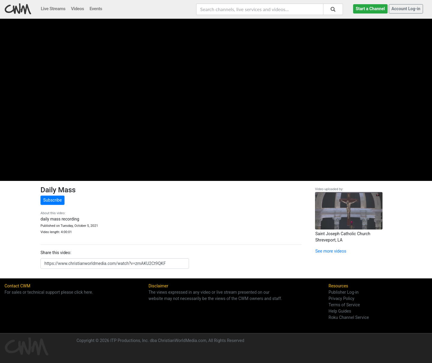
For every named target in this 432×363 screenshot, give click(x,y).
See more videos (330, 251)
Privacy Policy (341, 298)
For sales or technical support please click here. (48, 292)
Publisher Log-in (343, 292)
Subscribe (52, 200)
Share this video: (55, 252)
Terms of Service (344, 304)
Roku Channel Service (348, 317)
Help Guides (339, 311)
